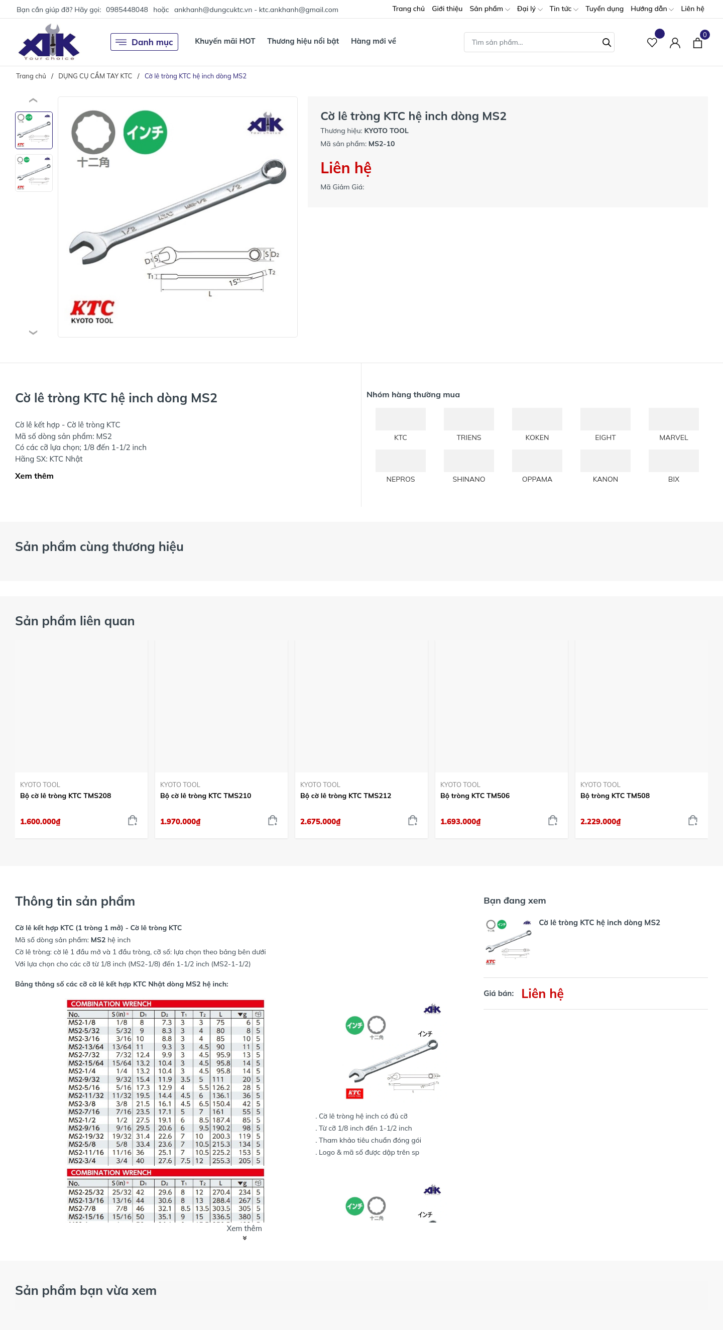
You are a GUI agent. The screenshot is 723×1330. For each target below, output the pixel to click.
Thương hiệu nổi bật (303, 41)
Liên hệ (692, 8)
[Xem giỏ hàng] (697, 42)
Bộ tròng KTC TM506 (475, 795)
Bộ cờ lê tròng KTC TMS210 (205, 795)
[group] (177, 217)
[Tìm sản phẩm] (539, 42)
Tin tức (564, 9)
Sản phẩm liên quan (75, 620)
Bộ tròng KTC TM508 (615, 795)
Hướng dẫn (652, 9)
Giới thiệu (447, 8)
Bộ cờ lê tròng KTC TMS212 (345, 795)
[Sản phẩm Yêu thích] (652, 42)
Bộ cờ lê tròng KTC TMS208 (65, 795)
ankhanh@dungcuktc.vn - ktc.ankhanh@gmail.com (256, 9)
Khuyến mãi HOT (225, 41)
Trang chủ (408, 8)
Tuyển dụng (604, 8)
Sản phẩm (489, 9)
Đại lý (530, 9)
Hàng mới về (373, 41)
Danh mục (144, 42)
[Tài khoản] (675, 42)
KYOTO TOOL (40, 785)
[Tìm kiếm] (607, 41)
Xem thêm (34, 476)
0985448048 (127, 9)
